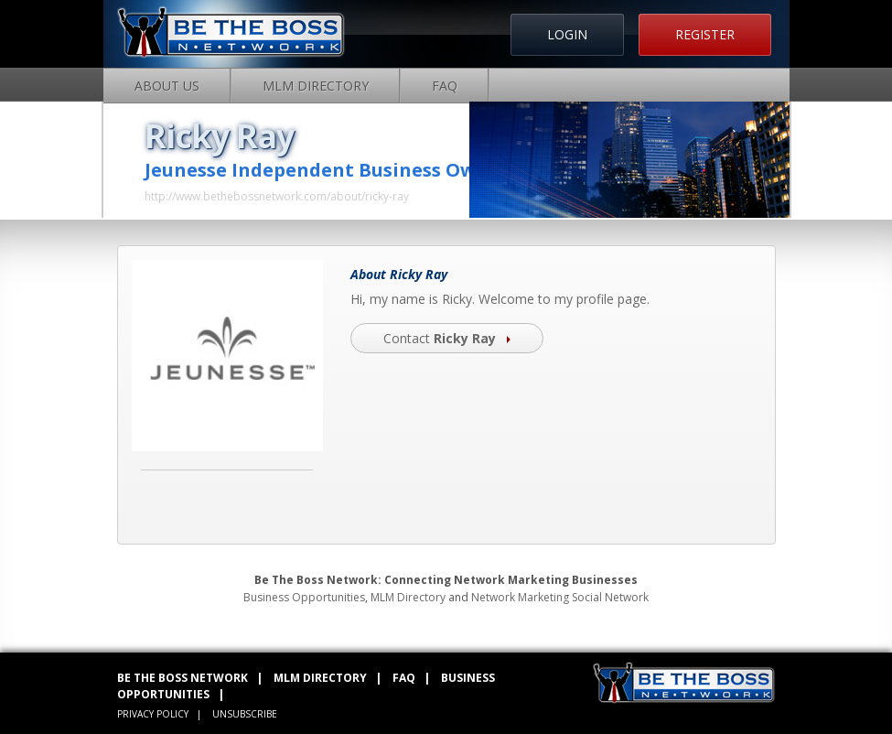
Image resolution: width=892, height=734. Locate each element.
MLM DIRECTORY (320, 677)
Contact (446, 338)
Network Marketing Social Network (560, 597)
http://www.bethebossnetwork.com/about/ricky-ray (277, 196)
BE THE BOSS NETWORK (182, 677)
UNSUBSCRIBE (244, 713)
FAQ (444, 85)
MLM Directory (316, 85)
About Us (166, 85)
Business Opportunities (304, 597)
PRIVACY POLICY (152, 713)
